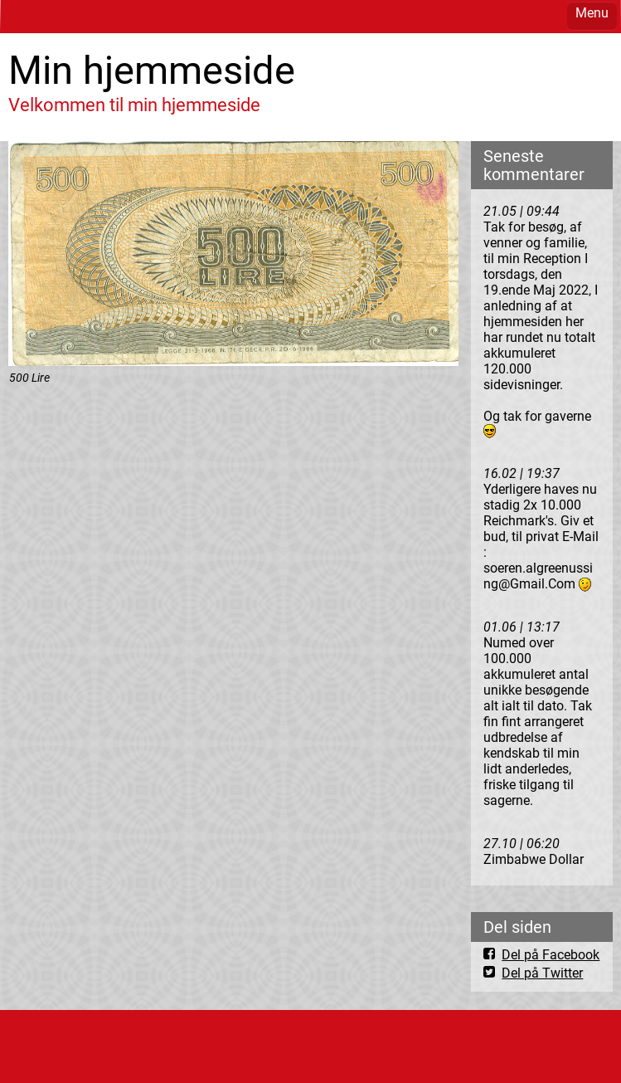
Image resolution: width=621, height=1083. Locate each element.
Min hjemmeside (151, 70)
